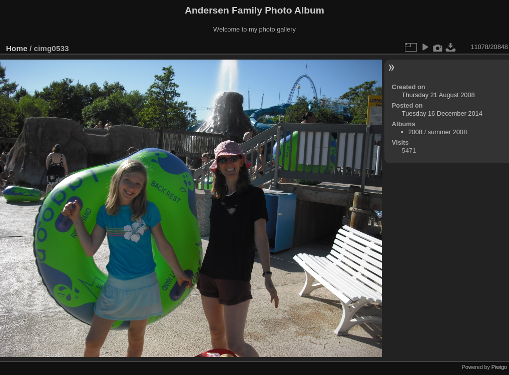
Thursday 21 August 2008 (438, 95)
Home (17, 48)
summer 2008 (447, 132)
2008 (415, 132)
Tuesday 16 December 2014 (442, 113)
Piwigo (499, 367)
